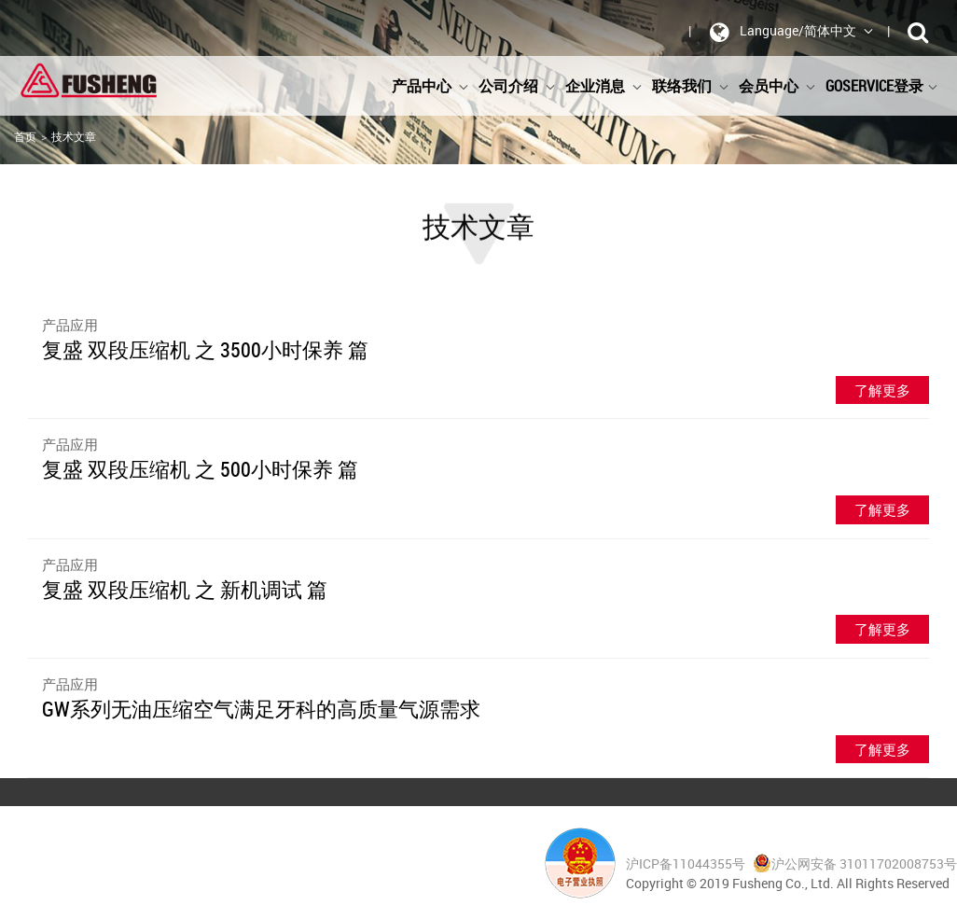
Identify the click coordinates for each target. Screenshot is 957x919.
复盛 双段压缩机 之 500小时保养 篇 (200, 468)
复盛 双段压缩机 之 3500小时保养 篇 (205, 349)
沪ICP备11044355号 (687, 863)
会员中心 (777, 86)
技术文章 (73, 136)
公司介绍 (517, 86)
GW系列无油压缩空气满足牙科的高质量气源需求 (261, 708)
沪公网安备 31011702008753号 (855, 863)
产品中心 (430, 86)
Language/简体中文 (788, 32)
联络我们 (690, 86)
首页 (25, 136)
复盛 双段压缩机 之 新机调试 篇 (184, 589)
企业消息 (604, 86)
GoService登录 (881, 86)
